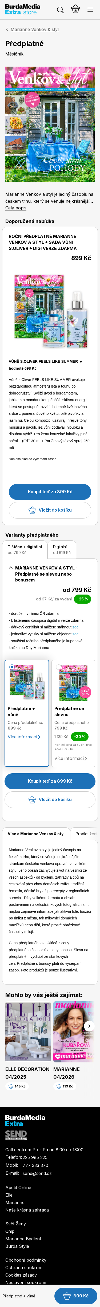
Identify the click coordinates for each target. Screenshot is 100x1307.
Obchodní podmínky (25, 1260)
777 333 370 (35, 1165)
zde (76, 627)
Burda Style (17, 1246)
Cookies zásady (21, 1275)
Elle (9, 1195)
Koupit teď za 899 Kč (50, 491)
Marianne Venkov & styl (35, 29)
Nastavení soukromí (25, 1282)
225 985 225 (35, 1157)
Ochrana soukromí (24, 1267)
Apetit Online (18, 1187)
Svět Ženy (15, 1223)
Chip (9, 1231)
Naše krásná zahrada (27, 1210)
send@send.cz (37, 1173)
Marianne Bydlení (23, 1238)
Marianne (15, 1202)
